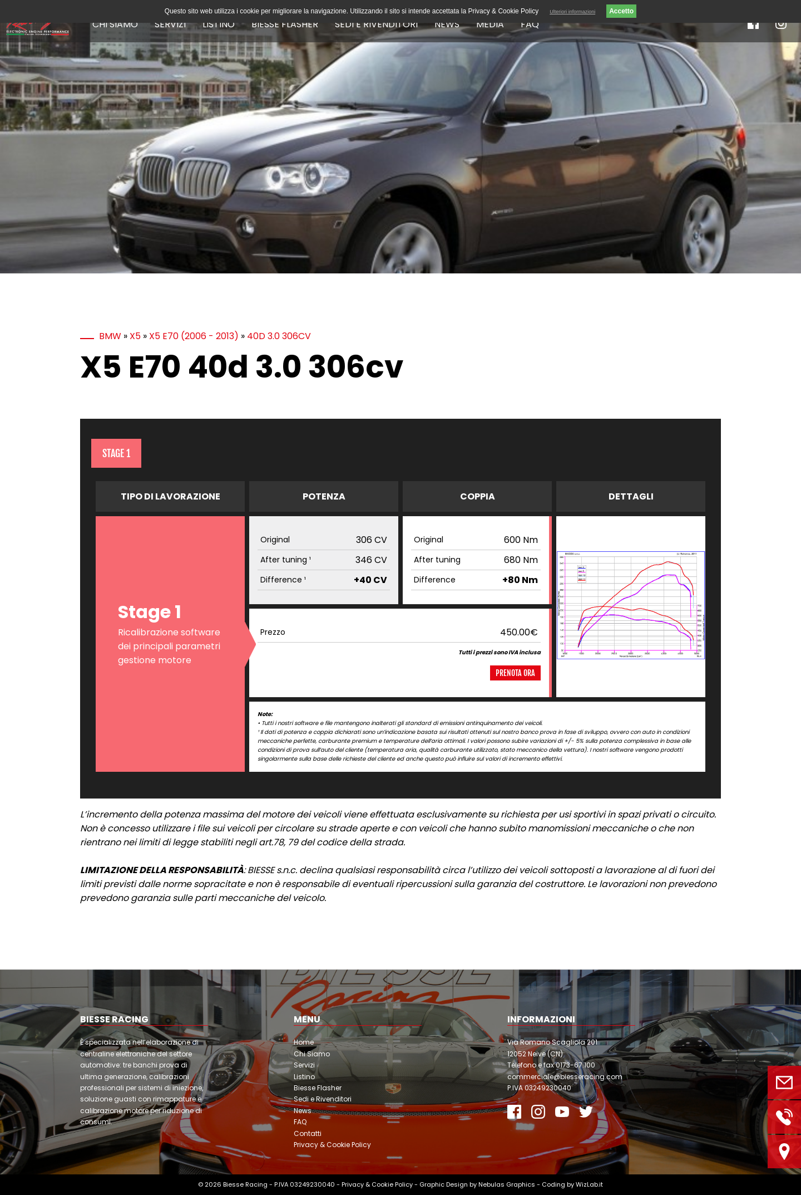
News (446, 24)
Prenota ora (515, 673)
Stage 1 (116, 453)
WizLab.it (589, 1184)
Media (490, 24)
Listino (218, 24)
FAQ (530, 24)
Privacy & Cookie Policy (332, 1144)
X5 (135, 336)
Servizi (170, 24)
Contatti (308, 1133)
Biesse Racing (245, 1184)
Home (304, 1042)
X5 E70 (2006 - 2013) (194, 336)
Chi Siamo (115, 24)
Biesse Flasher (284, 24)
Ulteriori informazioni (572, 11)
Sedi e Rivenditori (376, 24)
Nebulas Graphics (506, 1184)
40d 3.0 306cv (279, 336)
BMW (110, 336)
